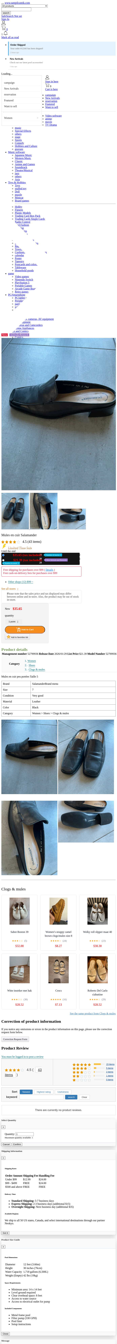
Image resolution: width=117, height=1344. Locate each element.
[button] (58, 33)
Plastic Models (23, 212)
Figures (19, 209)
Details (49, 569)
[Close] (3, 1127)
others (18, 133)
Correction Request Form (15, 1039)
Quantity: (10, 1134)
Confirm (17, 1144)
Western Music (23, 158)
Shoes (32, 665)
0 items (109, 1079)
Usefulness (63, 1092)
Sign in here (51, 81)
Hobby (18, 206)
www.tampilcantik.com (17, 2)
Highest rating (44, 1092)
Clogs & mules (37, 669)
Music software (16, 152)
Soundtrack (21, 167)
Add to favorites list (17, 637)
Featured (9, 100)
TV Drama (51, 124)
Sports (18, 140)
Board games (22, 200)
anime (48, 118)
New (34, 555)
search (6, 13)
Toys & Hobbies (17, 182)
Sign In (5, 19)
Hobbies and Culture (26, 146)
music (18, 127)
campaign (9, 82)
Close (5, 1334)
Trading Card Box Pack (27, 215)
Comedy (19, 143)
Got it (5, 1233)
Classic (19, 161)
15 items (110, 1064)
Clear (84, 1097)
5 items (109, 1068)
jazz (17, 173)
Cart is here (51, 89)
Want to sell (10, 106)
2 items (109, 1072)
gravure (19, 149)
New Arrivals (11, 88)
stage (17, 137)
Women (8, 117)
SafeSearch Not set (11, 16)
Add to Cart (25, 629)
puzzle (18, 194)
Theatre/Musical (24, 170)
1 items (109, 1075)
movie (48, 121)
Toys (17, 185)
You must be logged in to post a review (22, 1056)
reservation (10, 94)
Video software (53, 115)
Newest (26, 1092)
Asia (17, 179)
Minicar (19, 197)
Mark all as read (10, 37)
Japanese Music (23, 155)
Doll (17, 191)
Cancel (6, 1144)
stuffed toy (21, 188)
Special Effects (23, 130)
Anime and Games (25, 164)
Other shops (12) (20, 581)
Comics (19, 337)
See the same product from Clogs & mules (93, 1013)
